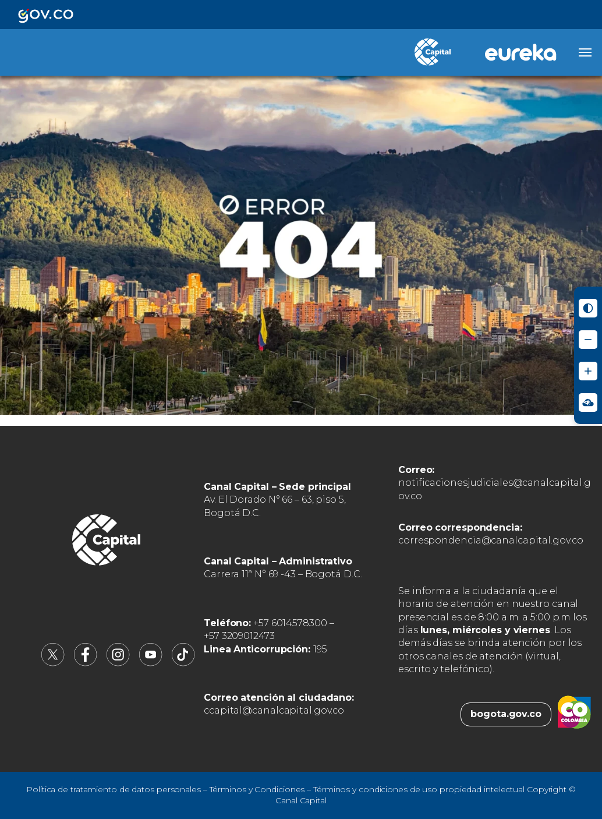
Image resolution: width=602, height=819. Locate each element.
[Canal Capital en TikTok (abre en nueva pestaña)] (183, 663)
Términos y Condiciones (257, 789)
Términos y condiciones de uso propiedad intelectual (419, 789)
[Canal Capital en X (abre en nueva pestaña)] (53, 663)
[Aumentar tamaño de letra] (588, 371)
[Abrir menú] (585, 52)
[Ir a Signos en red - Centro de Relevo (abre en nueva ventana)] (588, 402)
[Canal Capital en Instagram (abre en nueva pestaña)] (118, 663)
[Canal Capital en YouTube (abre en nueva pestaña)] (150, 663)
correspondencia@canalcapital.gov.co (490, 540)
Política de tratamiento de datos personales (113, 789)
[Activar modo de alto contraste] (588, 308)
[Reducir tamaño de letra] (588, 339)
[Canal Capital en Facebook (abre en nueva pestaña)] (85, 663)
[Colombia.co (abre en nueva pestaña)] (574, 714)
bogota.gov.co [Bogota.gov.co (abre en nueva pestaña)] (505, 713)
